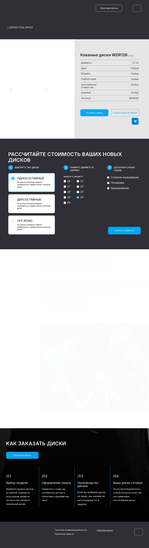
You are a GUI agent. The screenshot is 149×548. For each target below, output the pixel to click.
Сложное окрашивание (123, 177)
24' (80, 197)
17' (67, 186)
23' (80, 191)
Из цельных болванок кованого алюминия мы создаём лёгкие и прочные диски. (31, 182)
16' (67, 181)
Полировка (115, 182)
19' (67, 197)
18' (67, 191)
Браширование (118, 188)
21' (80, 181)
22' (80, 186)
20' (67, 202)
